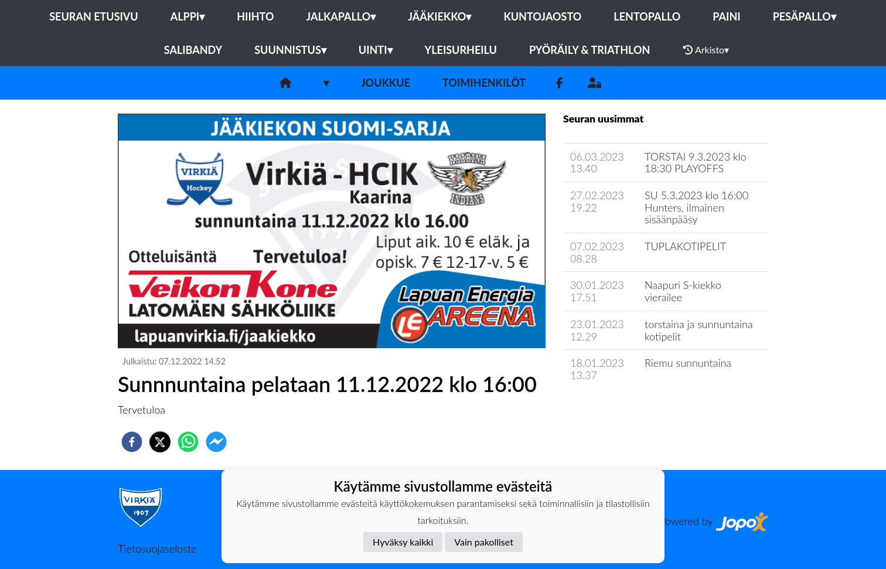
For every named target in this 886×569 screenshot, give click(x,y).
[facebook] (131, 441)
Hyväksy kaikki (403, 541)
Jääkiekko (439, 16)
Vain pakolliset (483, 541)
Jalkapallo (341, 16)
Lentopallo (647, 16)
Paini (726, 16)
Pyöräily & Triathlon (589, 49)
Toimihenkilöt (484, 82)
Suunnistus (290, 49)
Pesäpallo (804, 16)
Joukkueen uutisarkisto (622, 408)
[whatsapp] (188, 441)
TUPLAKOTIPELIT (685, 246)
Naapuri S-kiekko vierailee (683, 291)
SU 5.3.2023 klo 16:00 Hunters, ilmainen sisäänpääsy (696, 207)
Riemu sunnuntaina (688, 362)
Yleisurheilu (461, 49)
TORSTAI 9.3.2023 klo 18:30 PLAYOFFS (696, 162)
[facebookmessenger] (216, 441)
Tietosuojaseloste (157, 548)
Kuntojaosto (542, 16)
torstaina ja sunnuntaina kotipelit (699, 330)
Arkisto (706, 50)
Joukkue (385, 82)
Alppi (188, 16)
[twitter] (160, 441)
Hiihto (255, 16)
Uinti (376, 49)
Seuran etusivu (93, 16)
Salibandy (193, 49)
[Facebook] (559, 83)
